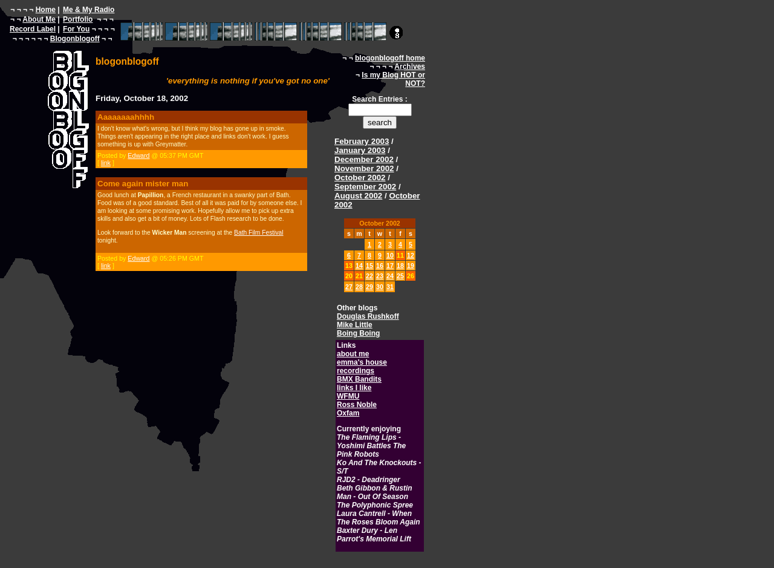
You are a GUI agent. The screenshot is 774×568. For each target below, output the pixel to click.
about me (353, 354)
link (106, 162)
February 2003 (361, 141)
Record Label (33, 29)
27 (349, 286)
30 (379, 286)
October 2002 (359, 177)
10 (390, 255)
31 (390, 286)
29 (369, 286)
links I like (354, 388)
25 (400, 275)
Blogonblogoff (75, 38)
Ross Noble (357, 404)
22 (369, 275)
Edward (138, 155)
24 (390, 275)
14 (359, 265)
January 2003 (359, 150)
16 (379, 265)
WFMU (348, 396)
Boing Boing (358, 333)
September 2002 (365, 186)
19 (410, 265)
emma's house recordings (362, 366)
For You (76, 29)
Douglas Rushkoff (368, 316)
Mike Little (354, 325)
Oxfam (348, 413)
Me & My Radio (88, 9)
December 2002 (364, 159)
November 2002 (364, 168)
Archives (409, 66)
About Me (39, 19)
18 (400, 265)
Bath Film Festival (258, 232)
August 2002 (358, 195)
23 (379, 275)
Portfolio (78, 19)
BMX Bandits (359, 379)
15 (369, 265)
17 (390, 265)
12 (410, 255)
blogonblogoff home (390, 58)
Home (46, 9)
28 (359, 286)
